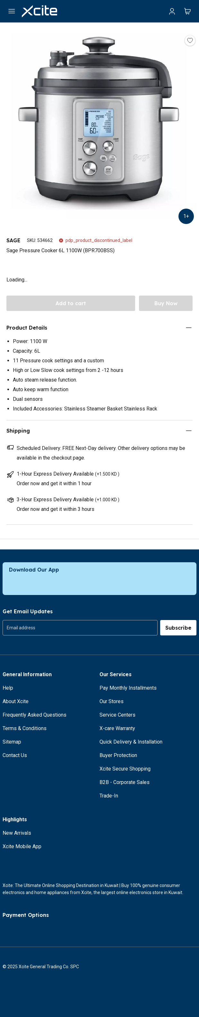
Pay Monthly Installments (128, 688)
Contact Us (15, 755)
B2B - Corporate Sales (125, 782)
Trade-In (109, 796)
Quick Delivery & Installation (131, 742)
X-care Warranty (117, 728)
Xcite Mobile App (22, 846)
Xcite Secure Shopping (125, 769)
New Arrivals (17, 833)
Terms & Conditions (25, 728)
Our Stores (112, 701)
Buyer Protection (118, 755)
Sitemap (12, 742)
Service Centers (117, 715)
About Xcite (16, 701)
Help (8, 688)
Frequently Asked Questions (34, 715)
